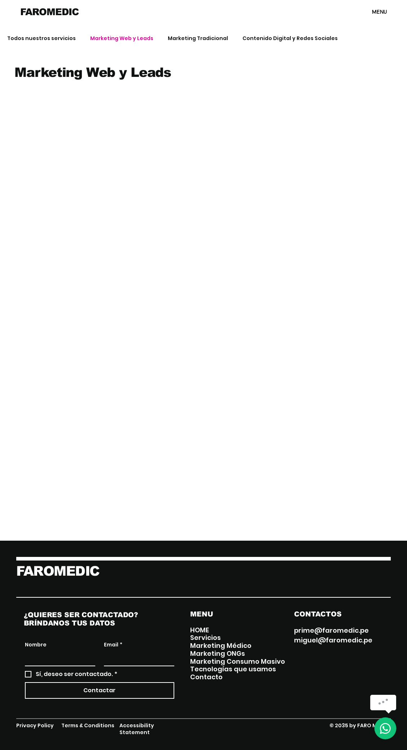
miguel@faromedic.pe (333, 640)
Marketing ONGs (217, 654)
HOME (199, 630)
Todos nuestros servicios (41, 38)
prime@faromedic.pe (331, 630)
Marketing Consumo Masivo (237, 662)
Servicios (205, 638)
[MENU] (361, 12)
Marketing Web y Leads (121, 38)
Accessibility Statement (136, 729)
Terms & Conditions (87, 725)
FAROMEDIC (49, 11)
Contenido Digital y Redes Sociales (290, 38)
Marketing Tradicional (198, 38)
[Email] (137, 658)
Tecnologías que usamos (233, 669)
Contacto (206, 677)
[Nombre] (58, 658)
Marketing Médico (220, 646)
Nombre (36, 644)
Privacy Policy (35, 725)
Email (113, 645)
